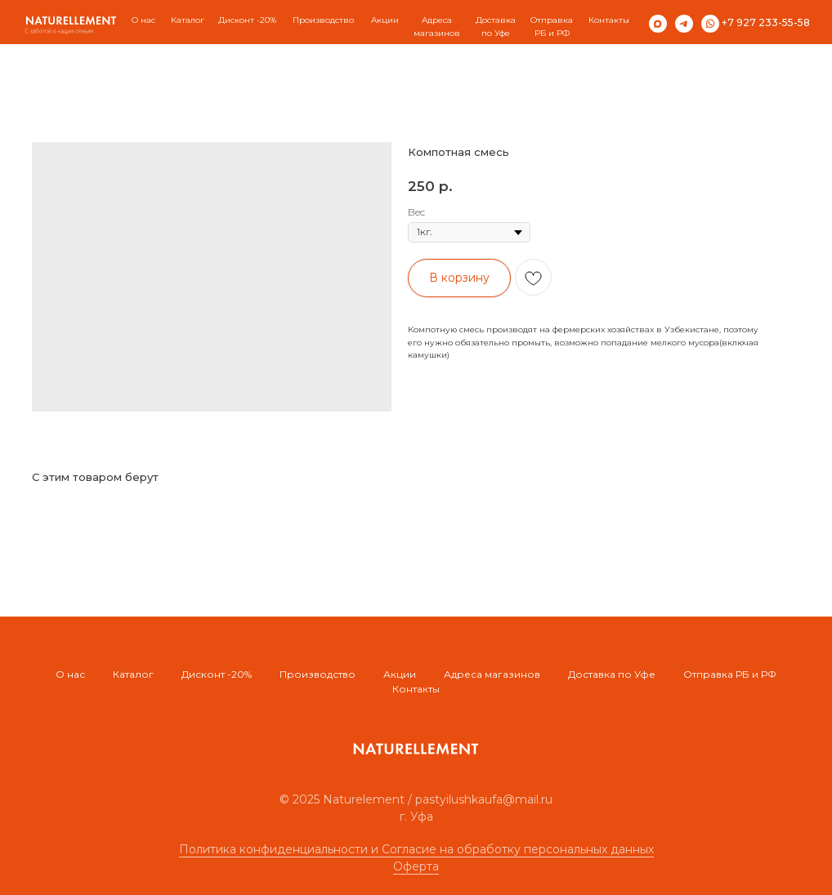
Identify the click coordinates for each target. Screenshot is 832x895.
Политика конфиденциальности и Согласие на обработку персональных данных (416, 849)
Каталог (187, 20)
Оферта (416, 866)
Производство (318, 674)
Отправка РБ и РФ (729, 674)
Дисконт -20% (216, 674)
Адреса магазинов (492, 674)
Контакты (608, 20)
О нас (143, 20)
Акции (399, 674)
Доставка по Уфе (611, 674)
